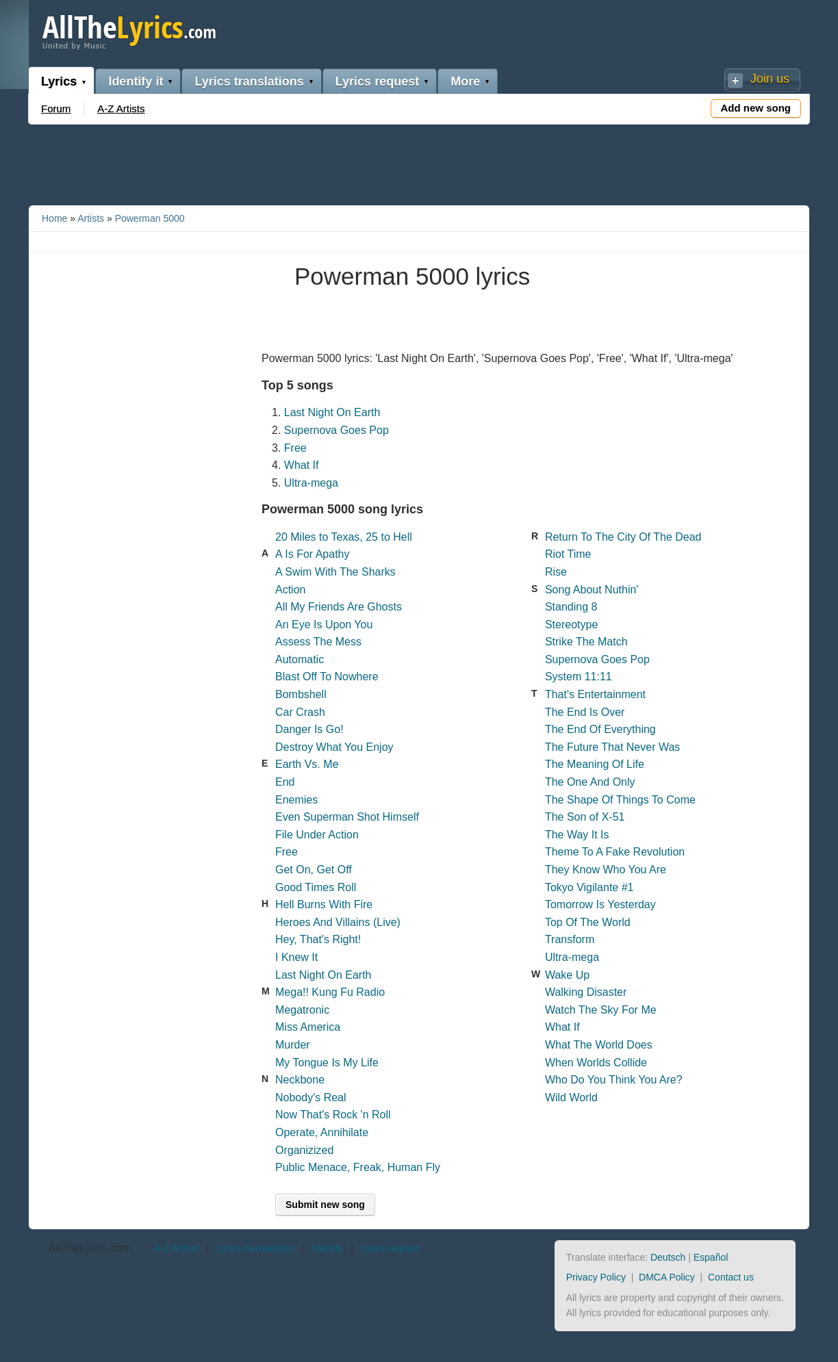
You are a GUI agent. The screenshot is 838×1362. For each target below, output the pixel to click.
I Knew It (296, 957)
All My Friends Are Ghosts (338, 607)
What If (301, 465)
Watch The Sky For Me (601, 1010)
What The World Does (598, 1045)
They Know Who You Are (605, 869)
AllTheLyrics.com (90, 1248)
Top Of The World (588, 922)
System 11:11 (578, 676)
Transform (569, 939)
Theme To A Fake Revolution (615, 852)
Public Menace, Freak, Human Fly (357, 1167)
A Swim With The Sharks (335, 572)
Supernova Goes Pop (336, 430)
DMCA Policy (667, 1277)
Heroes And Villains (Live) (338, 922)
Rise (556, 572)
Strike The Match (586, 641)
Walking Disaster (585, 992)
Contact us (731, 1277)
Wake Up (567, 975)
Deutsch (667, 1257)
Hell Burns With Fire (323, 904)
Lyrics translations (248, 81)
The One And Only (590, 782)
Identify (327, 1248)
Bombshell (301, 694)
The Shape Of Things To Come (620, 800)
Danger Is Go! (309, 729)
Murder (292, 1045)
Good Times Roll (315, 887)
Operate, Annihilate (321, 1132)
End (284, 782)
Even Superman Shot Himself (347, 817)
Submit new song (325, 1204)
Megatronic (302, 1010)
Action (290, 589)
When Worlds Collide (596, 1062)
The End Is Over (585, 712)
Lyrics (59, 81)
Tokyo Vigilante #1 (589, 887)
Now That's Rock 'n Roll (333, 1114)
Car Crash (300, 712)
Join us (769, 79)
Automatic (299, 659)
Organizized (304, 1150)
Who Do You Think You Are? (614, 1079)
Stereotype (571, 624)
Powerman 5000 (150, 218)
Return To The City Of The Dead (623, 537)
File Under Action (317, 834)
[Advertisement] (419, 162)
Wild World (571, 1097)
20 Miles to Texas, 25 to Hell (343, 537)
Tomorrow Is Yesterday (600, 904)
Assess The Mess (318, 641)
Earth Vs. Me (306, 764)
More (465, 81)
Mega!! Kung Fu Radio (330, 992)
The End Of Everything (600, 729)
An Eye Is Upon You (323, 624)
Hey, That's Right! (318, 939)
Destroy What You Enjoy (334, 747)
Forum (56, 108)
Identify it (135, 81)
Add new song (756, 108)
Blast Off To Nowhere (327, 676)
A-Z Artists (120, 108)
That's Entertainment (595, 694)
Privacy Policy (596, 1277)
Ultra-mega (311, 483)
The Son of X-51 (585, 817)
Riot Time (568, 554)
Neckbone (300, 1079)
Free (295, 448)
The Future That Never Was (612, 747)
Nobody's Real (310, 1097)
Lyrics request (377, 81)
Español (711, 1257)
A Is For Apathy (312, 554)
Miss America (307, 1027)
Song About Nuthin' (592, 589)
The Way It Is (577, 834)
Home (54, 218)
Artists (90, 218)
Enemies (296, 800)
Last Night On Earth (332, 412)
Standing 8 (571, 607)
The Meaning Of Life (594, 764)
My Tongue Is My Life (327, 1062)
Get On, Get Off (313, 869)
